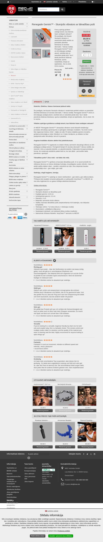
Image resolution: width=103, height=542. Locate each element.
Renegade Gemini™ (43, 190)
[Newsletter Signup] (25, 215)
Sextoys (11, 27)
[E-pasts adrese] (15, 214)
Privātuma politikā (63, 531)
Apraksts (38, 102)
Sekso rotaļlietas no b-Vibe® (18, 102)
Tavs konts (28, 464)
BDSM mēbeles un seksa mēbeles (16, 169)
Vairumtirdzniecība (14, 476)
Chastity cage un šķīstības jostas (17, 161)
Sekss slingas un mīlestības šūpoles (18, 70)
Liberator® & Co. (15, 118)
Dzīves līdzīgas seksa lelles (18, 87)
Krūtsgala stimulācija (15, 151)
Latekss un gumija (14, 185)
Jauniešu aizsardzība (46, 482)
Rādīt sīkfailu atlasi (37, 536)
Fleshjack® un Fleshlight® (18, 110)
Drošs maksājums (13, 486)
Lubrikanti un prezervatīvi (17, 126)
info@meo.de (75, 484)
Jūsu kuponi (29, 481)
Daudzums (87, 51)
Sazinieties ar (36, 2)
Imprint (9, 500)
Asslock (12, 61)
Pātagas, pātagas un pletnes (17, 176)
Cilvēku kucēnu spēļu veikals (18, 182)
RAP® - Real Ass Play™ (17, 83)
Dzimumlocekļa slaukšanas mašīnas (17, 31)
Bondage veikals (14, 154)
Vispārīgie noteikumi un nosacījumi (11, 481)
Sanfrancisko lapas (15, 200)
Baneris (9, 474)
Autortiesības (12, 497)
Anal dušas (12, 165)
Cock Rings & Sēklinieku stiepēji (16, 130)
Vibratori (13, 75)
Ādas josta (12, 188)
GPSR (47, 102)
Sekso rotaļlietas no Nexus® (18, 114)
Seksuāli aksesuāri (14, 197)
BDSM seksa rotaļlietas (16, 179)
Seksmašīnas (14, 122)
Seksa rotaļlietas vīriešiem (17, 45)
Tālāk (49, 53)
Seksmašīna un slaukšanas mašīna (17, 144)
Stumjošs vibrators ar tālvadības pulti (48, 192)
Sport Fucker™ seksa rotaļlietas (16, 97)
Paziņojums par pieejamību (12, 504)
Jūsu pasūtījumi (30, 468)
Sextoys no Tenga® (16, 106)
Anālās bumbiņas (15, 49)
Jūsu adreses (29, 474)
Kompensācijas (30, 471)
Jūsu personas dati (29, 478)
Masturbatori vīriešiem (17, 57)
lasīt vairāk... (69, 68)
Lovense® (13, 37)
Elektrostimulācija (14, 173)
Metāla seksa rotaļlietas (17, 79)
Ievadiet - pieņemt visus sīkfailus (61, 536)
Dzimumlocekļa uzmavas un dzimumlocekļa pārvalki (18, 135)
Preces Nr (58, 70)
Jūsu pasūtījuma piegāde (13, 493)
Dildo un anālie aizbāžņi (16, 24)
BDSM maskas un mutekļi (17, 157)
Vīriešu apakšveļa (14, 191)
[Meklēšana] (62, 9)
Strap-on (13, 65)
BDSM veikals (12, 471)
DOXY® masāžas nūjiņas (17, 53)
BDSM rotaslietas (14, 194)
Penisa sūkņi (13, 139)
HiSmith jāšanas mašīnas (16, 148)
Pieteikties (82, 2)
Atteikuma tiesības (13, 489)
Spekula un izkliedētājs (17, 92)
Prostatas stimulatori (16, 41)
